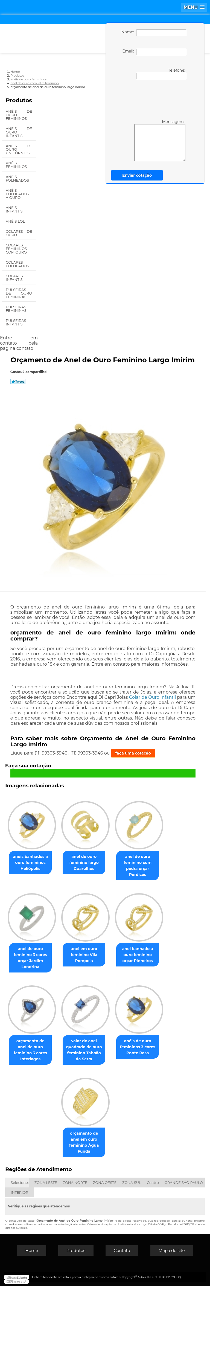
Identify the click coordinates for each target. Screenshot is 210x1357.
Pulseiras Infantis (16, 322)
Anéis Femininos (17, 165)
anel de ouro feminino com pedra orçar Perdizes (55, 950)
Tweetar (17, 381)
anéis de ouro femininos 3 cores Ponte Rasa (55, 1216)
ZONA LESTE (45, 1253)
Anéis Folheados (18, 178)
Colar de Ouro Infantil (152, 697)
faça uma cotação (133, 753)
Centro (153, 1253)
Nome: (153, 33)
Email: (154, 52)
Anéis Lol (16, 221)
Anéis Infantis (15, 209)
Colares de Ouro (19, 233)
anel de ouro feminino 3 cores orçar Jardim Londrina (112, 950)
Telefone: (161, 73)
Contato (122, 1321)
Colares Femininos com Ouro (17, 248)
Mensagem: (159, 140)
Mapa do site (172, 1321)
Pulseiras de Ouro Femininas (19, 293)
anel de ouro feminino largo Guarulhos (112, 861)
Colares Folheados (18, 264)
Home (31, 1321)
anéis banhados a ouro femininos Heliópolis (55, 861)
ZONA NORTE (75, 1253)
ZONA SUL (131, 1253)
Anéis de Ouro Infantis (19, 132)
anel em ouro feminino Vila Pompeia (55, 1038)
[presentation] (152, 98)
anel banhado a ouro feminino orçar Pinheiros (112, 1038)
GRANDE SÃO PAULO (184, 1253)
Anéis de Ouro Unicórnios (19, 149)
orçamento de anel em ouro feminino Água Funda (112, 1216)
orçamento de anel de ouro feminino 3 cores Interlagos (55, 1124)
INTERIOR (19, 1263)
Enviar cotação (137, 175)
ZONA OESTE (104, 1253)
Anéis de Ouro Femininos (19, 115)
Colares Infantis (15, 278)
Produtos (19, 100)
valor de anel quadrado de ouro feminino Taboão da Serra (113, 1127)
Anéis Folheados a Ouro (17, 194)
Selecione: (19, 1253)
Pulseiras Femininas (16, 309)
